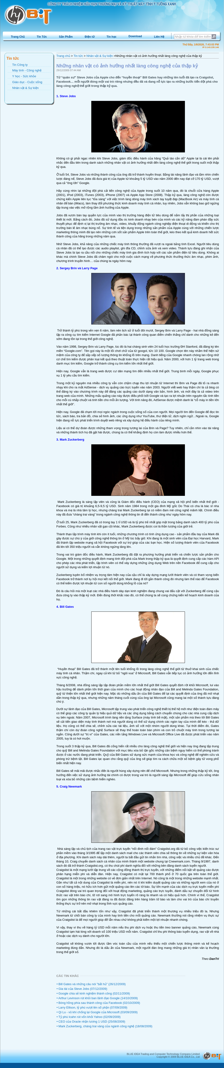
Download (135, 36)
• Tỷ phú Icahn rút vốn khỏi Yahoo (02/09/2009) (89, 1017)
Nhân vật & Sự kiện (25, 88)
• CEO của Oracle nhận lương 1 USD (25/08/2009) (91, 1021)
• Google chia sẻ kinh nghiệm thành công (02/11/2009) (93, 993)
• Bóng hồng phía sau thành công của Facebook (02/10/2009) (98, 1003)
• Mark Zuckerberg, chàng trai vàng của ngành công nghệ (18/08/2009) (104, 1026)
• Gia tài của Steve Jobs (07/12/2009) (82, 989)
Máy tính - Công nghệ (26, 70)
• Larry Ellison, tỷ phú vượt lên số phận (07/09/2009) (92, 1007)
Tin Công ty (20, 64)
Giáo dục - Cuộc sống (27, 82)
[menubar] (87, 37)
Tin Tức (42, 36)
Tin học (111, 36)
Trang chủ (63, 56)
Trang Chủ (18, 36)
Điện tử (90, 36)
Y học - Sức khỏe (24, 76)
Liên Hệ (159, 36)
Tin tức (78, 56)
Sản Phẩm (66, 36)
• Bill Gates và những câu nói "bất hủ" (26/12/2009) (91, 984)
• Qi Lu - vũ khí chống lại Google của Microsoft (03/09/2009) (97, 1012)
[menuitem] (18, 37)
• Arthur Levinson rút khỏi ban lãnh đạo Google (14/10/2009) (97, 998)
